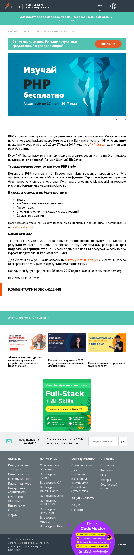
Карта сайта (15, 550)
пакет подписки (67, 20)
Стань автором (81, 465)
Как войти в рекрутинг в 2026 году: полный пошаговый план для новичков (66, 363)
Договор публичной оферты (25, 546)
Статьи (13, 510)
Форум (12, 515)
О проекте (107, 465)
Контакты (107, 470)
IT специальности (20, 479)
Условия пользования (21, 539)
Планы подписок (19, 483)
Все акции (108, 44)
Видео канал (17, 505)
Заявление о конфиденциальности (28, 543)
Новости (77, 509)
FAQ (103, 475)
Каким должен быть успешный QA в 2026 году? (106, 364)
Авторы (105, 480)
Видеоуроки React (52, 526)
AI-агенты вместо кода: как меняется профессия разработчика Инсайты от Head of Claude (25, 361)
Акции (75, 505)
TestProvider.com (22, 227)
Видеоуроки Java (52, 495)
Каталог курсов (18, 474)
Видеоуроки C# (50, 482)
